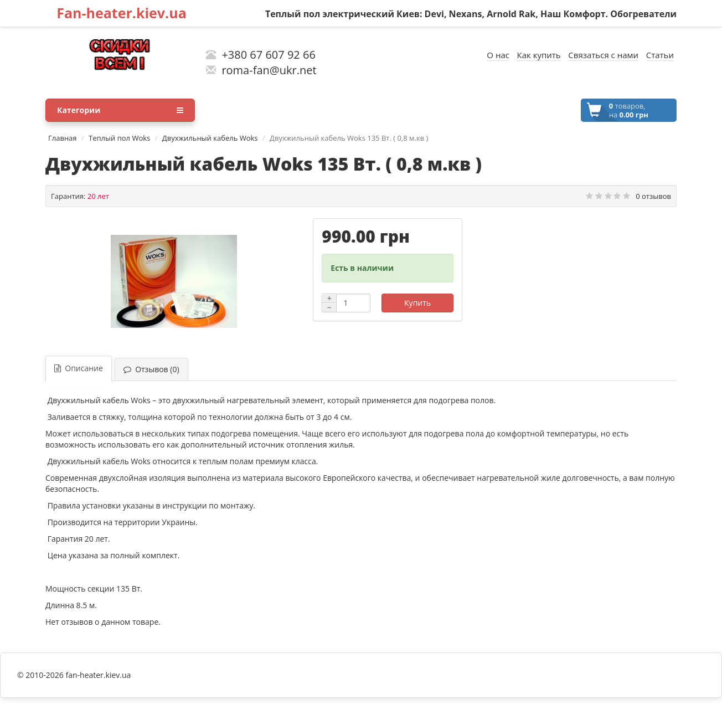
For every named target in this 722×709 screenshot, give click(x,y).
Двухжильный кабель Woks (210, 138)
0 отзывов (653, 196)
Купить (417, 302)
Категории (120, 110)
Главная (62, 138)
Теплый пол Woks (119, 138)
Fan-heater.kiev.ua (121, 12)
